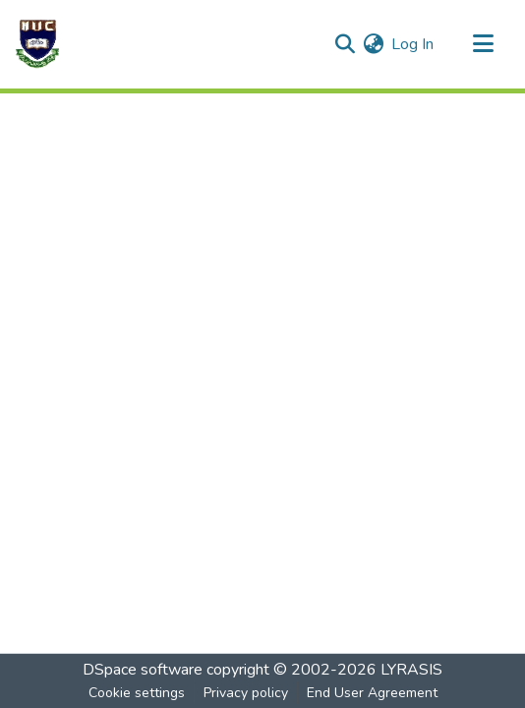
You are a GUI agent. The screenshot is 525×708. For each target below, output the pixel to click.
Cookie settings (136, 692)
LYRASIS (411, 669)
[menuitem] (373, 44)
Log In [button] (413, 44)
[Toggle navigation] (482, 44)
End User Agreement (372, 692)
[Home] (37, 44)
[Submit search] (344, 44)
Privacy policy (246, 692)
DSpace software (143, 669)
